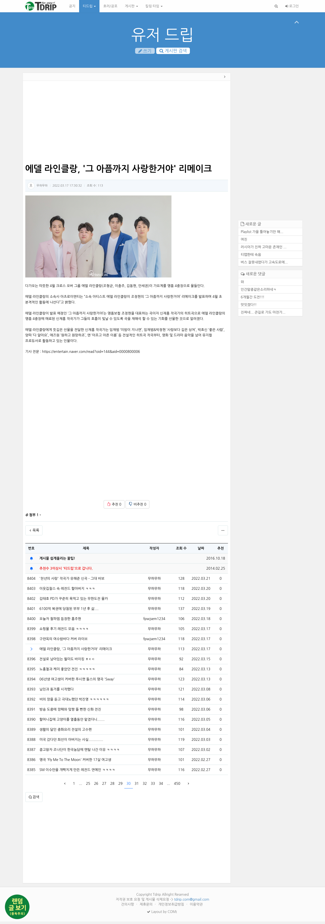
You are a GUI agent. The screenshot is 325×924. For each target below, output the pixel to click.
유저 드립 (162, 35)
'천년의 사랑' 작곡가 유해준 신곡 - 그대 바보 (72, 581)
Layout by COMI (162, 914)
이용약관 (196, 907)
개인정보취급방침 (171, 907)
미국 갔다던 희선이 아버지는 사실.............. (71, 742)
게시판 (131, 6)
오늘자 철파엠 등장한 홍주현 (60, 621)
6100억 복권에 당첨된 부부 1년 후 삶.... (69, 611)
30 (129, 785)
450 (177, 785)
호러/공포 (110, 6)
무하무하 (42, 187)
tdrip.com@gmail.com (191, 902)
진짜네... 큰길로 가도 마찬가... (263, 314)
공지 (72, 6)
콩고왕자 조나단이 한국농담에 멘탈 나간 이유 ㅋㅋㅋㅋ (80, 752)
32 (145, 785)
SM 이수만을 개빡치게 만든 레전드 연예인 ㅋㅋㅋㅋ (77, 772)
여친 (244, 242)
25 (88, 785)
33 (153, 785)
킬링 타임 (154, 6)
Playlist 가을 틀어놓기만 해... (262, 234)
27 (104, 785)
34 (161, 785)
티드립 (89, 6)
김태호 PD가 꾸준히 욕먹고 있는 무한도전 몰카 (74, 601)
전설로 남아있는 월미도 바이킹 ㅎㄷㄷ (67, 661)
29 (120, 785)
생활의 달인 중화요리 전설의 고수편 (66, 732)
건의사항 (128, 907)
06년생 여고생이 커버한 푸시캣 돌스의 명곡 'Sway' (77, 681)
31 (137, 785)
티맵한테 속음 (251, 257)
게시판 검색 (173, 51)
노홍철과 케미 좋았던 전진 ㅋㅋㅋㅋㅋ (67, 671)
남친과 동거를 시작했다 (57, 691)
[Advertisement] (126, 124)
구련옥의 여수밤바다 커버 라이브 (64, 641)
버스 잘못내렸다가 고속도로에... (264, 264)
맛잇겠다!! (249, 307)
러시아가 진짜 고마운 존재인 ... (263, 249)
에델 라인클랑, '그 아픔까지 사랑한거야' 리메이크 (76, 651)
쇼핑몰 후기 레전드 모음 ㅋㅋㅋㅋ (64, 631)
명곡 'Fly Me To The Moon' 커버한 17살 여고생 (75, 762)
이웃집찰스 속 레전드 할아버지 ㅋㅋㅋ (67, 591)
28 (112, 785)
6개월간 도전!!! (252, 299)
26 (96, 785)
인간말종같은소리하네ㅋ (258, 291)
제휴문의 (147, 907)
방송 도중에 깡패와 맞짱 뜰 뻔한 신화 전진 (70, 712)
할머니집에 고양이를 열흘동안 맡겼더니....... (72, 722)
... (80, 785)
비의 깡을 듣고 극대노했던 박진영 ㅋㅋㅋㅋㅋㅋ (74, 701)
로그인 (292, 6)
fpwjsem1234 (154, 621)
